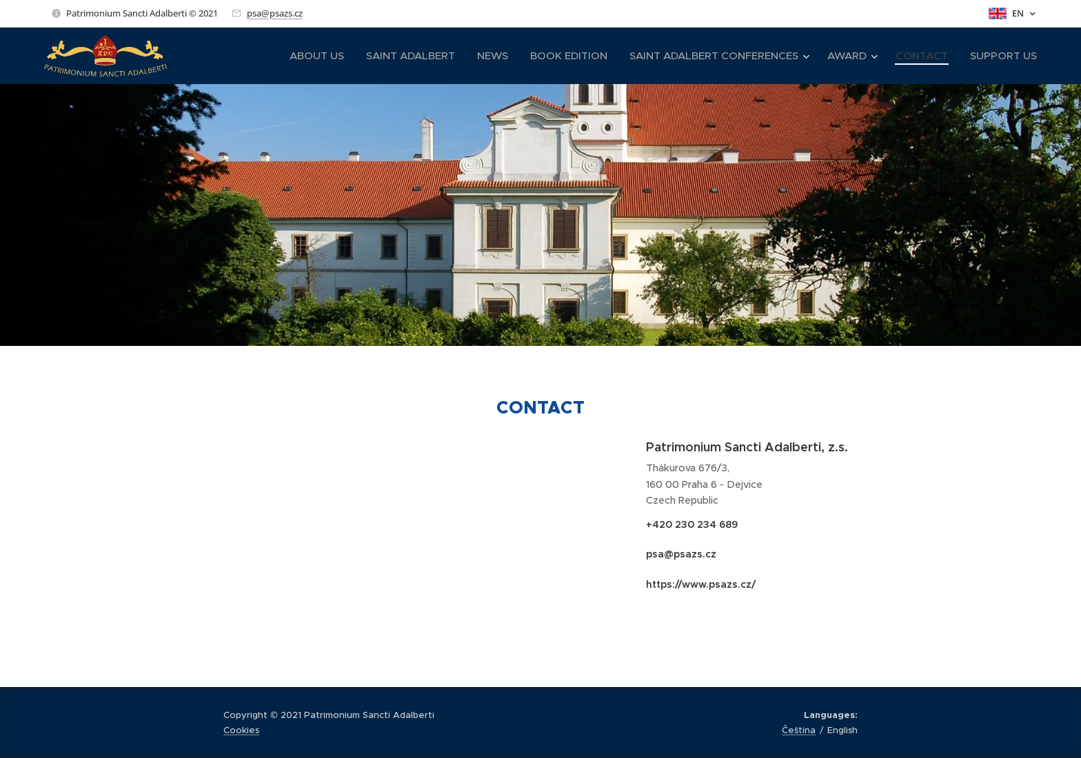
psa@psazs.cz (275, 13)
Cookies (241, 730)
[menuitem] (320, 56)
